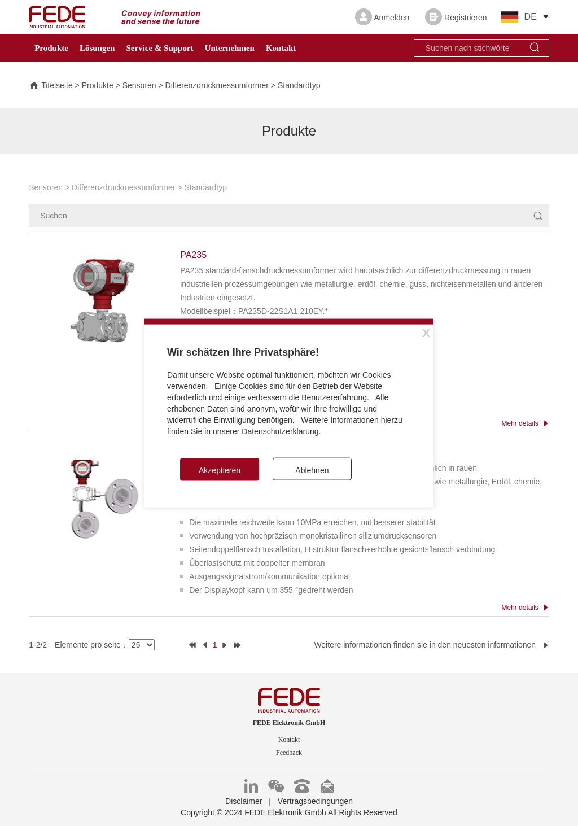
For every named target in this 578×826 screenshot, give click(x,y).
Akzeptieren (219, 470)
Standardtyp (299, 86)
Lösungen (97, 48)
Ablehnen (312, 470)
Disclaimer (243, 801)
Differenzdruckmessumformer (217, 86)
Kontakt (281, 48)
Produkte (51, 48)
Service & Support (159, 48)
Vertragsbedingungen (315, 801)
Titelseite (51, 86)
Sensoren (139, 86)
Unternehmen (230, 48)
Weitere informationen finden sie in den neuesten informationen (431, 644)
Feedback (289, 753)
